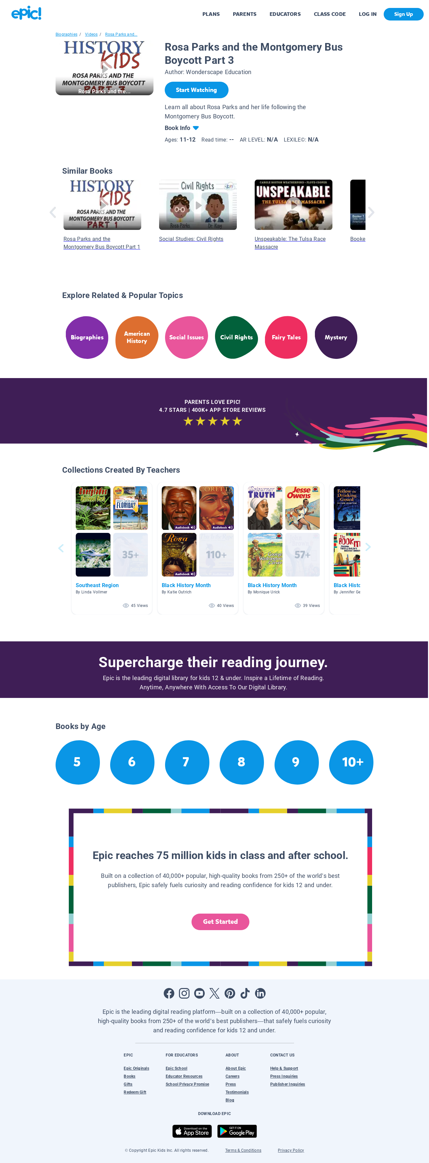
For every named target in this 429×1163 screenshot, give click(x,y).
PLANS (211, 14)
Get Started (220, 921)
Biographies (66, 34)
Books (129, 1076)
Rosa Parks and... (121, 34)
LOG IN (368, 14)
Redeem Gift (135, 1092)
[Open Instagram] (184, 993)
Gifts (128, 1084)
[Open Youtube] (199, 993)
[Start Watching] (197, 90)
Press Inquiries (284, 1076)
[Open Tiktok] (245, 993)
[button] (111, 548)
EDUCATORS (285, 14)
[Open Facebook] (169, 993)
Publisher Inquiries (287, 1084)
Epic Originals (136, 1068)
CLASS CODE (330, 14)
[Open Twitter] (214, 993)
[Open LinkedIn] (260, 993)
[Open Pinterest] (230, 993)
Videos (91, 34)
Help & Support (284, 1068)
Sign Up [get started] (403, 14)
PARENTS (244, 14)
